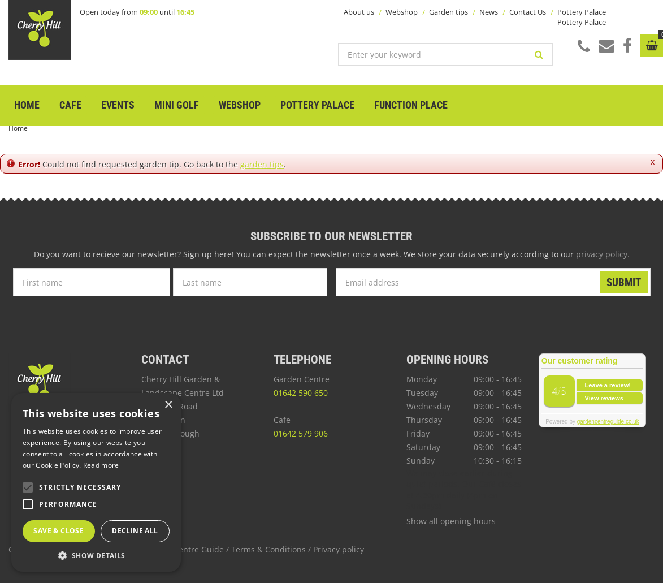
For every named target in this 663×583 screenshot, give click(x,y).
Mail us (606, 45)
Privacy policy (338, 549)
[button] (96, 555)
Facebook (627, 45)
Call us (584, 46)
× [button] (168, 405)
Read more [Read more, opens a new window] (101, 465)
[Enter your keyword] (445, 54)
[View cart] (651, 45)
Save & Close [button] (58, 531)
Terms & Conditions (268, 549)
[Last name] (250, 282)
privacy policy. (603, 254)
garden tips (262, 164)
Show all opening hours (451, 521)
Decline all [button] (135, 531)
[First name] (91, 282)
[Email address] (493, 282)
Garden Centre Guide (183, 549)
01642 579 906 (301, 433)
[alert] (96, 482)
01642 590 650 (301, 392)
